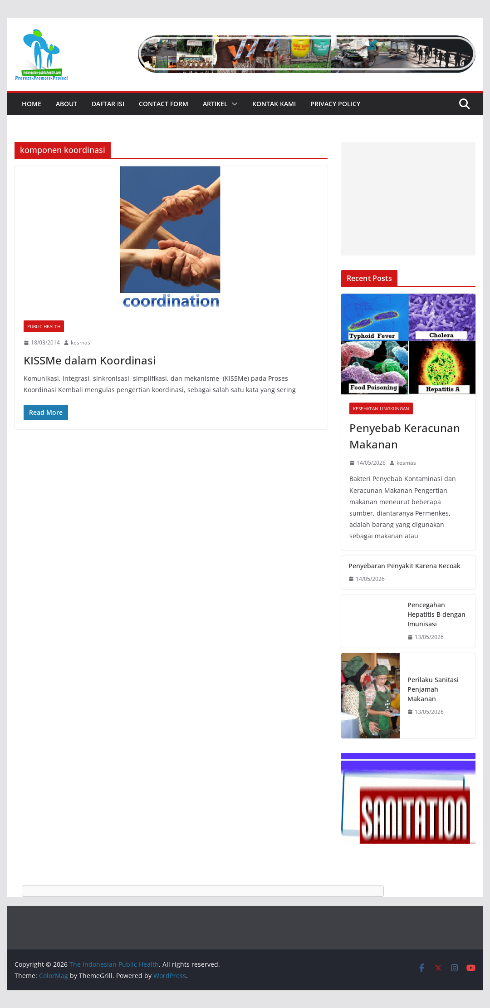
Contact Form (163, 103)
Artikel (215, 103)
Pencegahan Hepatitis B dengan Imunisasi (436, 614)
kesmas (80, 342)
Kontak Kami (274, 103)
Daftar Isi (108, 103)
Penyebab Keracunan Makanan (404, 436)
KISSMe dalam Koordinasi (90, 360)
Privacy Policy (335, 103)
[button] (233, 104)
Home (31, 103)
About (66, 103)
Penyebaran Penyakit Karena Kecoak (404, 565)
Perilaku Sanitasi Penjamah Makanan (433, 689)
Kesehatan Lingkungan (381, 408)
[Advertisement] (408, 199)
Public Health (43, 326)
